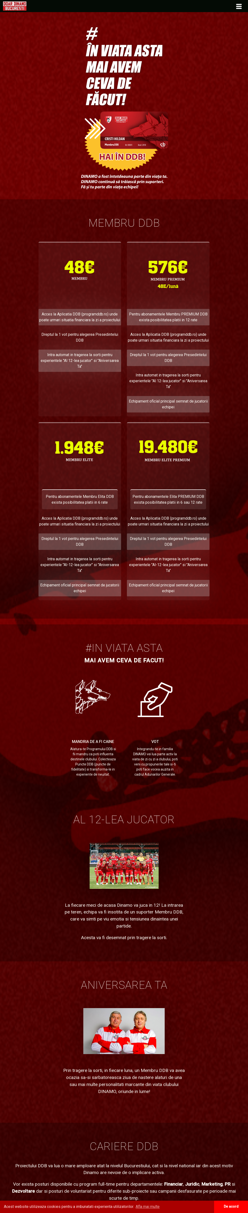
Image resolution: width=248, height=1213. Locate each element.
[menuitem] (14, 6)
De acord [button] (231, 1207)
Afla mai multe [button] (148, 1206)
